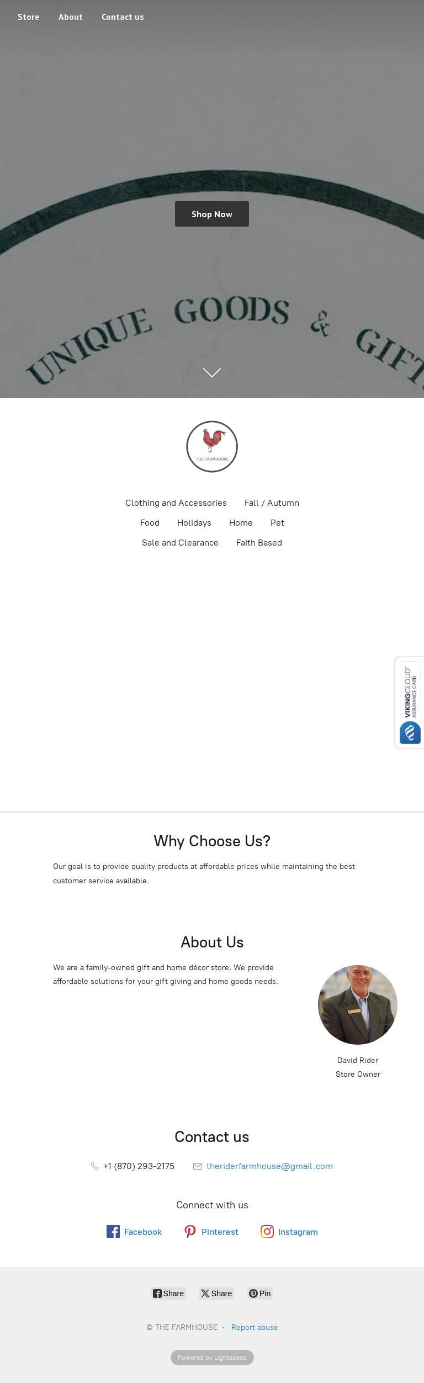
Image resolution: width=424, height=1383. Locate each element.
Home (241, 522)
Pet (277, 522)
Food (150, 522)
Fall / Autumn (272, 502)
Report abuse (254, 1327)
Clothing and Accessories (176, 502)
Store (29, 16)
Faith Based (259, 542)
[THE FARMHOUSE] (212, 447)
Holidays (194, 522)
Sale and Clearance (180, 542)
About (71, 16)
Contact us (123, 16)
